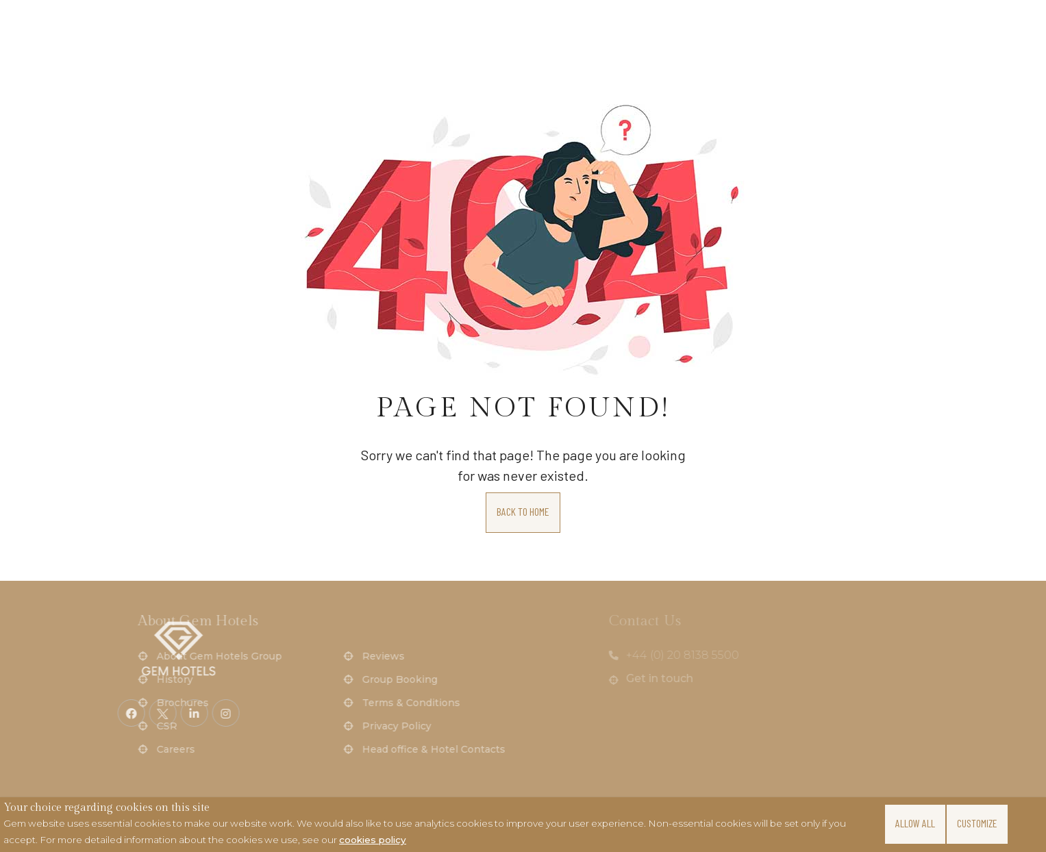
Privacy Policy (215, 726)
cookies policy (372, 839)
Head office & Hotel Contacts (252, 749)
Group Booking (218, 679)
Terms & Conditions (230, 703)
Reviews (202, 656)
